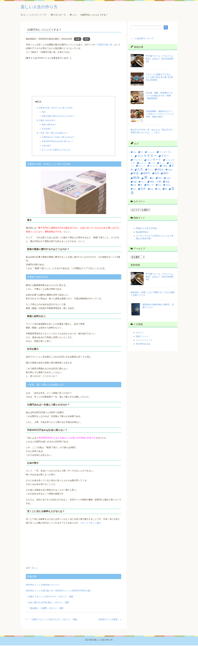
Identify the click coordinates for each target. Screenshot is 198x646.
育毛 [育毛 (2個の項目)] (159, 185)
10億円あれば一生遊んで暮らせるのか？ (58, 138)
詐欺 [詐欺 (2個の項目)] (159, 190)
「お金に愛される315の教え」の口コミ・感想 (47, 603)
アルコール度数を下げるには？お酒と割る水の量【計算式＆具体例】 (159, 78)
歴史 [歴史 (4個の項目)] (160, 179)
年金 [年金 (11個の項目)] (136, 173)
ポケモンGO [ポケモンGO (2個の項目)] (154, 166)
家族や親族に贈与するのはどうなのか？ (58, 117)
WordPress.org (143, 344)
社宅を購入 (46, 129)
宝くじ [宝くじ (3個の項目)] (150, 170)
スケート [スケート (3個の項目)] (142, 164)
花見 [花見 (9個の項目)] (143, 189)
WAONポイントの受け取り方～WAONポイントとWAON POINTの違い (59, 591)
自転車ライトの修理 (108, 620)
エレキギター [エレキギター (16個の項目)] (147, 156)
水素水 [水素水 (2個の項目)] (168, 179)
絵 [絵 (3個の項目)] (141, 186)
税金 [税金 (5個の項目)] (167, 182)
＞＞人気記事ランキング (142, 39)
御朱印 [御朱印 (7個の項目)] (146, 174)
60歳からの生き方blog (146, 229)
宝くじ (35, 568)
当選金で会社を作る (47, 121)
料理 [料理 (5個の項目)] (157, 174)
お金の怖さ (46, 146)
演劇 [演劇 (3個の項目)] (135, 182)
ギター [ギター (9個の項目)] (165, 156)
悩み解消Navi (142, 233)
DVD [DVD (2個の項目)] (134, 153)
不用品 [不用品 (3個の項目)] (164, 167)
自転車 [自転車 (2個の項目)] (168, 185)
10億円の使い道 (104, 45)
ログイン (140, 333)
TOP (35, 15)
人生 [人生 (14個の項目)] (140, 170)
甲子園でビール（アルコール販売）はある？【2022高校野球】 (159, 59)
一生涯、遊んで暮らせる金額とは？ (53, 133)
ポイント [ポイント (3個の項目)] (141, 167)
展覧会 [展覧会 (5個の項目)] (160, 170)
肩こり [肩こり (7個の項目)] (150, 185)
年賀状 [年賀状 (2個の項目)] (170, 170)
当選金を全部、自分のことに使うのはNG (55, 108)
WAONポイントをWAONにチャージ (43, 585)
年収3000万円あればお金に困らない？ (57, 142)
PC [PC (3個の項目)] (142, 153)
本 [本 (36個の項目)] (146, 178)
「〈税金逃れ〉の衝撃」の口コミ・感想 (44, 609)
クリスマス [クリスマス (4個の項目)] (137, 161)
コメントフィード (144, 341)
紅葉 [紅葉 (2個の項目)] (134, 185)
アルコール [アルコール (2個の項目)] (151, 153)
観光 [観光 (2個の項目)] (151, 190)
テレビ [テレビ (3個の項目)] (162, 164)
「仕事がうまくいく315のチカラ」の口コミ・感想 (49, 597)
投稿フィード (142, 337)
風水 (44, 112)
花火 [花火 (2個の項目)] (134, 190)
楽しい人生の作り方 (42, 7)
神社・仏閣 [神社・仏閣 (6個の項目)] (155, 182)
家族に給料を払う (49, 125)
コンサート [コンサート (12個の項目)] (154, 160)
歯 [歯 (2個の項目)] (153, 179)
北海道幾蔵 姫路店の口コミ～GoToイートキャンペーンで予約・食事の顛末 (160, 115)
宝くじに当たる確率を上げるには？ (56, 150)
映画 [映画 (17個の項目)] (136, 178)
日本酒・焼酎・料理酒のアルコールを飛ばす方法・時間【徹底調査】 (159, 96)
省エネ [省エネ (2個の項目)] (143, 182)
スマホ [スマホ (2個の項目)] (153, 164)
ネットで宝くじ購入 (91, 523)
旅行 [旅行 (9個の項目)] (166, 173)
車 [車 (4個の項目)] (166, 190)
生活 (86, 40)
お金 (77, 40)
